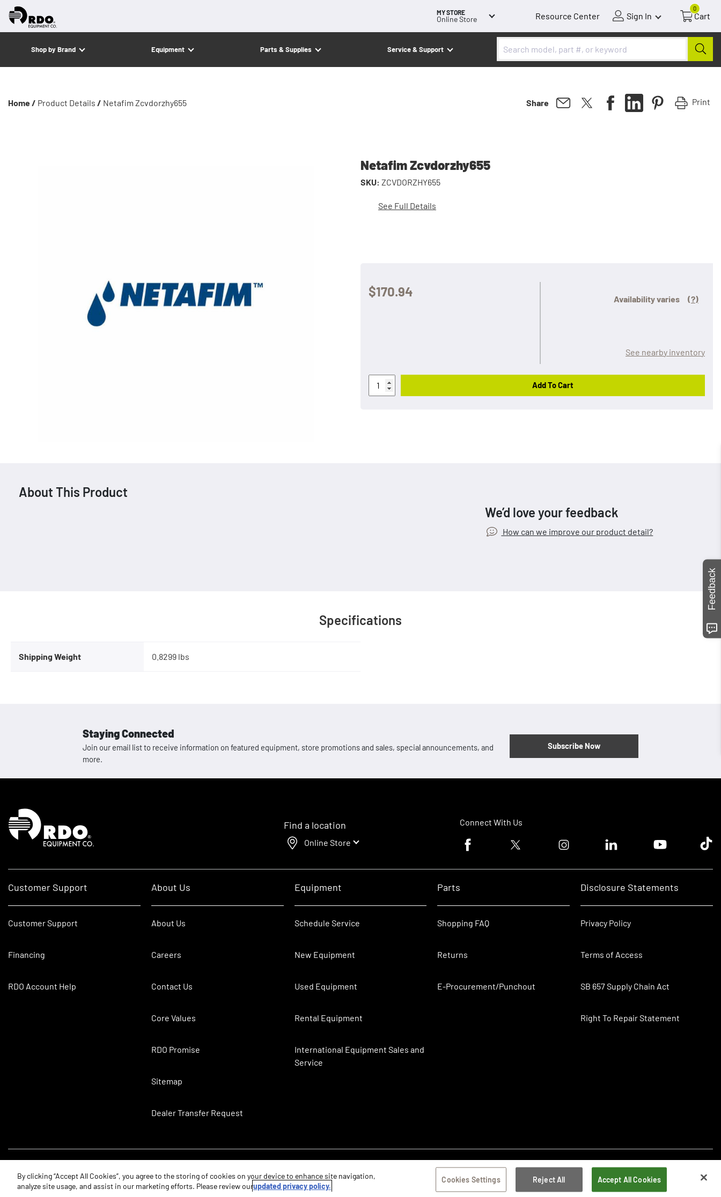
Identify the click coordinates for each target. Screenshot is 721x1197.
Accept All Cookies (629, 1181)
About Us (168, 923)
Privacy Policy (605, 923)
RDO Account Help (42, 986)
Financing (26, 954)
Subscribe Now (574, 745)
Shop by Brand (53, 49)
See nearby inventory (665, 352)
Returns (452, 954)
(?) (693, 299)
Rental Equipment (329, 1018)
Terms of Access (611, 954)
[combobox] (605, 49)
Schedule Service (327, 923)
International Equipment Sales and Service (359, 1055)
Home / (22, 103)
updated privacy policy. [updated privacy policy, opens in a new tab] (292, 1187)
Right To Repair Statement (630, 1018)
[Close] (704, 1179)
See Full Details (407, 205)
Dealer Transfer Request (197, 1112)
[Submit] (700, 49)
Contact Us (172, 986)
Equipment (168, 49)
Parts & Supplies (286, 49)
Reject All (549, 1181)
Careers (166, 954)
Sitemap (166, 1081)
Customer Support (43, 923)
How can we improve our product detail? (577, 531)
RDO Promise (175, 1049)
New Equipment (325, 954)
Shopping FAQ (463, 923)
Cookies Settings (471, 1181)
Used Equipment (326, 986)
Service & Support (415, 49)
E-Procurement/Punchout (486, 986)
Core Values (173, 1018)
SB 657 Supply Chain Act (625, 986)
